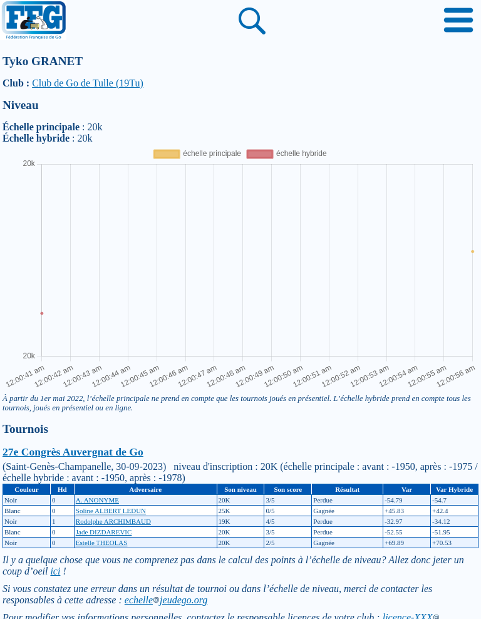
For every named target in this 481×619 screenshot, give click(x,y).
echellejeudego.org (166, 600)
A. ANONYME (97, 500)
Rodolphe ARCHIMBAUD (113, 521)
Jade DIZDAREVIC (104, 532)
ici (55, 571)
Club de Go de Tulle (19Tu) (87, 83)
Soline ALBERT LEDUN (111, 510)
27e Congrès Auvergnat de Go (73, 451)
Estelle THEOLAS (102, 542)
